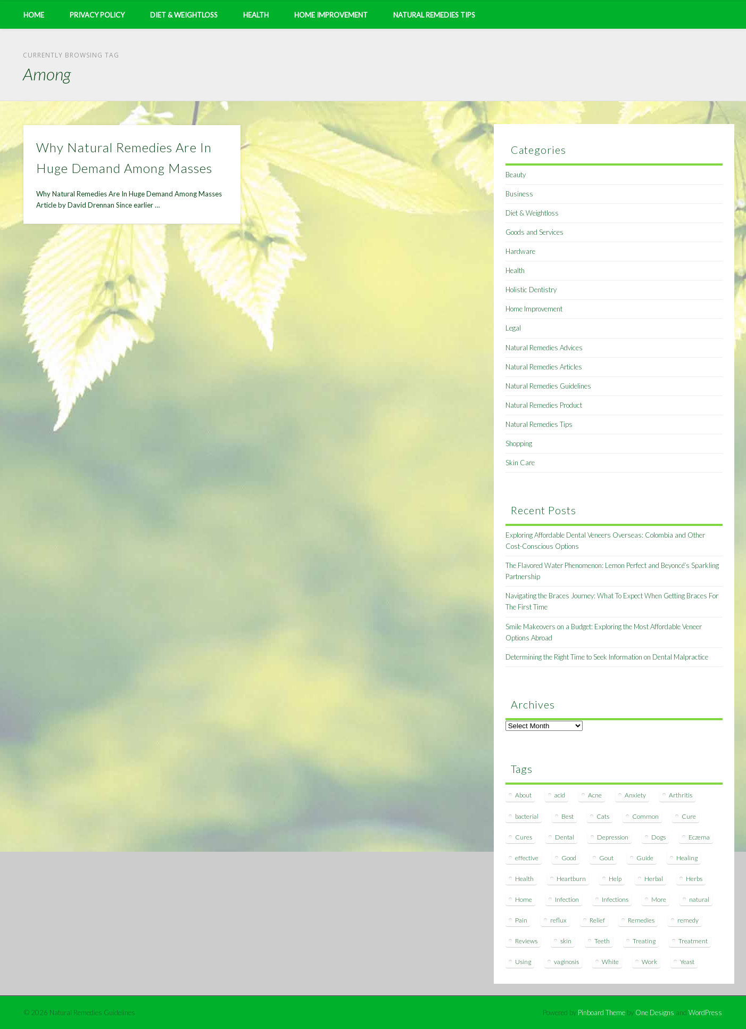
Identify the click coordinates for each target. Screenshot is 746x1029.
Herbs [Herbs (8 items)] (694, 879)
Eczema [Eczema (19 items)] (699, 837)
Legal (513, 328)
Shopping (518, 443)
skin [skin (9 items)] (565, 941)
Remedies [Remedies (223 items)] (641, 920)
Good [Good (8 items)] (568, 858)
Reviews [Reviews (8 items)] (526, 941)
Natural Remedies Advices (544, 347)
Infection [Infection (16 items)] (567, 899)
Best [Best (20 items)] (567, 816)
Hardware (520, 251)
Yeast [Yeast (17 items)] (687, 962)
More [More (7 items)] (658, 899)
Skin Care (520, 462)
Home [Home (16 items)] (523, 899)
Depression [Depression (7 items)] (612, 837)
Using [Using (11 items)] (523, 962)
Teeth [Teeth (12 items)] (602, 941)
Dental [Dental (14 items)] (564, 837)
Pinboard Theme (601, 1012)
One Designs (654, 1012)
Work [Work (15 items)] (649, 962)
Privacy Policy (97, 15)
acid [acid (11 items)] (559, 795)
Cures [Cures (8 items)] (523, 837)
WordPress (705, 1012)
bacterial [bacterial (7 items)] (526, 816)
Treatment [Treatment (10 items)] (693, 941)
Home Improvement (331, 15)
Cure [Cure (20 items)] (689, 816)
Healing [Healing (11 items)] (687, 858)
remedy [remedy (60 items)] (688, 920)
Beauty (515, 174)
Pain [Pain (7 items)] (521, 920)
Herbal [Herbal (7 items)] (653, 879)
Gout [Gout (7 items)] (606, 858)
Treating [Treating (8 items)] (644, 941)
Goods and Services (534, 232)
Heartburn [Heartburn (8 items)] (571, 879)
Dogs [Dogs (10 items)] (658, 837)
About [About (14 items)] (523, 795)
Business (519, 194)
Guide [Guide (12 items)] (644, 858)
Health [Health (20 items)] (524, 879)
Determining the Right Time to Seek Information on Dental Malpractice (606, 657)
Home (33, 15)
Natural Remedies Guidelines (548, 386)
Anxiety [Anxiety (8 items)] (635, 795)
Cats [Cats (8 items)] (602, 816)
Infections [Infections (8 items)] (615, 899)
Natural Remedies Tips (434, 15)
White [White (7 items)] (610, 962)
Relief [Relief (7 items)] (597, 920)
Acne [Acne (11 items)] (595, 795)
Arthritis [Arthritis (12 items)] (680, 795)
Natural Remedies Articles (543, 367)
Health (256, 15)
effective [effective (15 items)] (526, 858)
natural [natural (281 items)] (699, 899)
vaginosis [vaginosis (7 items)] (566, 962)
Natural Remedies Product (543, 405)
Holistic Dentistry (531, 289)
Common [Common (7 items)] (645, 816)
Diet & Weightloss (184, 15)
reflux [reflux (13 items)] (558, 920)
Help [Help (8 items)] (615, 879)
